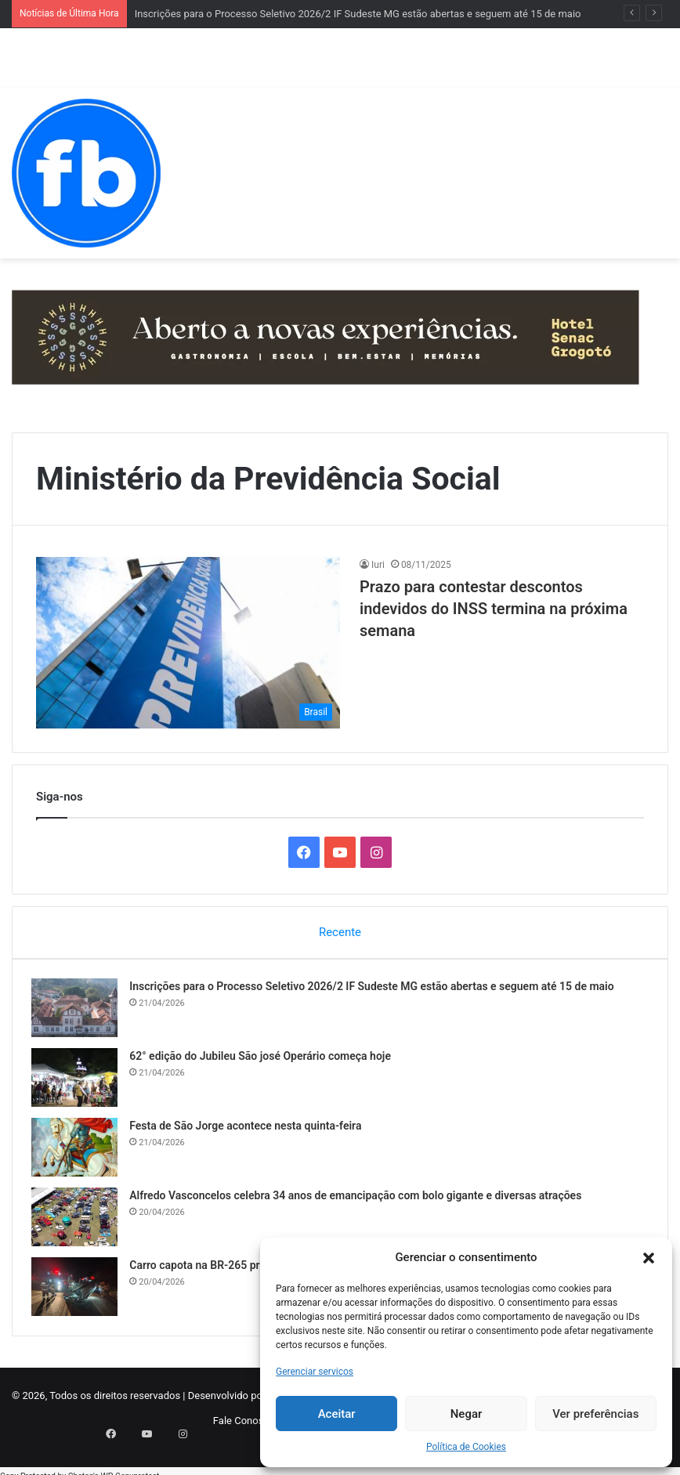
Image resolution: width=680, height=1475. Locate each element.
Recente (340, 932)
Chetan (80, 1467)
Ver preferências (595, 1414)
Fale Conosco (244, 1429)
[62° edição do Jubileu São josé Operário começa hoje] (79, 1082)
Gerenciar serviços (314, 1371)
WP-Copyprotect (129, 1467)
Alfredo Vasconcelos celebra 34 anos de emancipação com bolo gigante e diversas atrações (360, 1200)
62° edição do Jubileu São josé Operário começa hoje (265, 1060)
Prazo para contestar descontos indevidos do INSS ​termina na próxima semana (494, 608)
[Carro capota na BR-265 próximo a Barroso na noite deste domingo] (79, 1291)
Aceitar (337, 1414)
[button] (648, 1258)
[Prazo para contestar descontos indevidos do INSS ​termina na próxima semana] (188, 642)
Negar (466, 1414)
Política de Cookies (466, 1446)
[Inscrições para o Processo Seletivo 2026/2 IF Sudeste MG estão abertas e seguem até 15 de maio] (79, 1012)
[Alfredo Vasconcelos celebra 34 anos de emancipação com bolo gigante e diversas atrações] (79, 1221)
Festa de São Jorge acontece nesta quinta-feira (250, 1130)
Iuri (378, 564)
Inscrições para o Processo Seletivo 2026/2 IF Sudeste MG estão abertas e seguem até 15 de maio (358, 14)
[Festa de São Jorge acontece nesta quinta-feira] (79, 1152)
